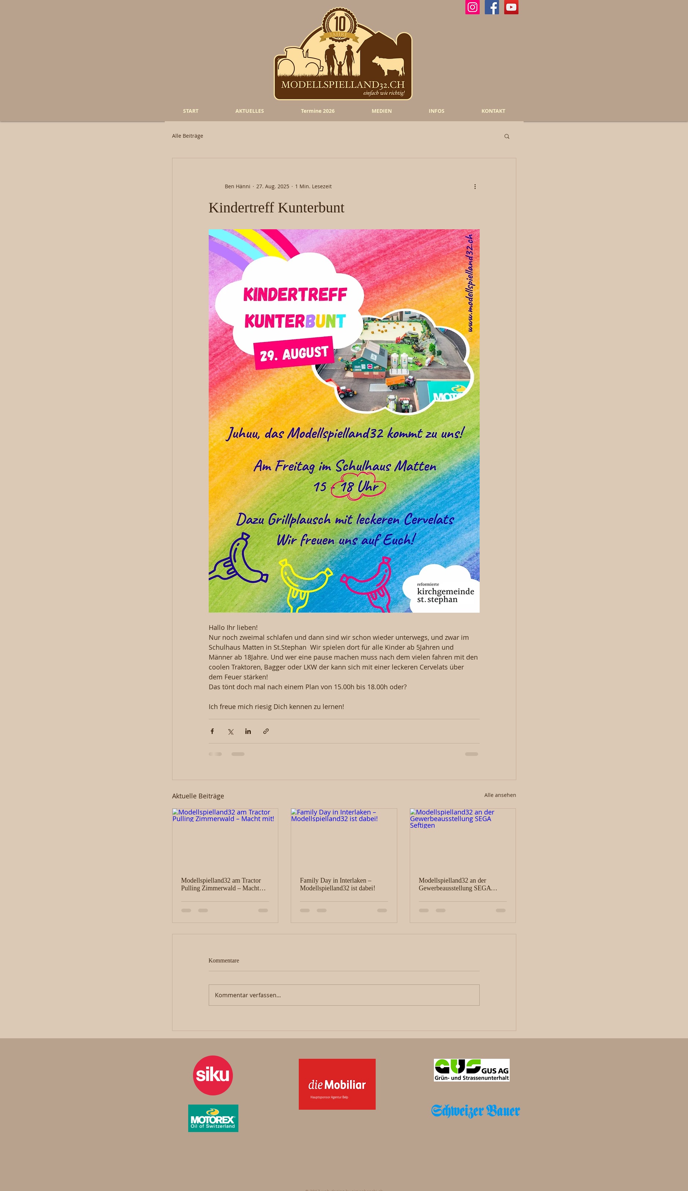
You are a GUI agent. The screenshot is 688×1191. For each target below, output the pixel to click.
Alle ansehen (500, 794)
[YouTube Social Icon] (511, 7)
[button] (506, 136)
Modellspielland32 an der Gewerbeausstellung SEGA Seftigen (455, 884)
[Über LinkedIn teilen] (248, 731)
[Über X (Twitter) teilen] (230, 731)
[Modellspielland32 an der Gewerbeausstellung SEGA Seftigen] (463, 838)
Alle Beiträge (187, 136)
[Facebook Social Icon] (492, 7)
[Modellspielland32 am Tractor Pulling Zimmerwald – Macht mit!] (225, 838)
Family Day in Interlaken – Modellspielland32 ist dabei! (337, 884)
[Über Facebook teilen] (212, 731)
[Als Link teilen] (266, 731)
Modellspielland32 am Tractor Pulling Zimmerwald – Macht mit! (221, 884)
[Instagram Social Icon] (472, 7)
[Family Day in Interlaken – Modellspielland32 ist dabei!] (344, 838)
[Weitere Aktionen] (475, 186)
